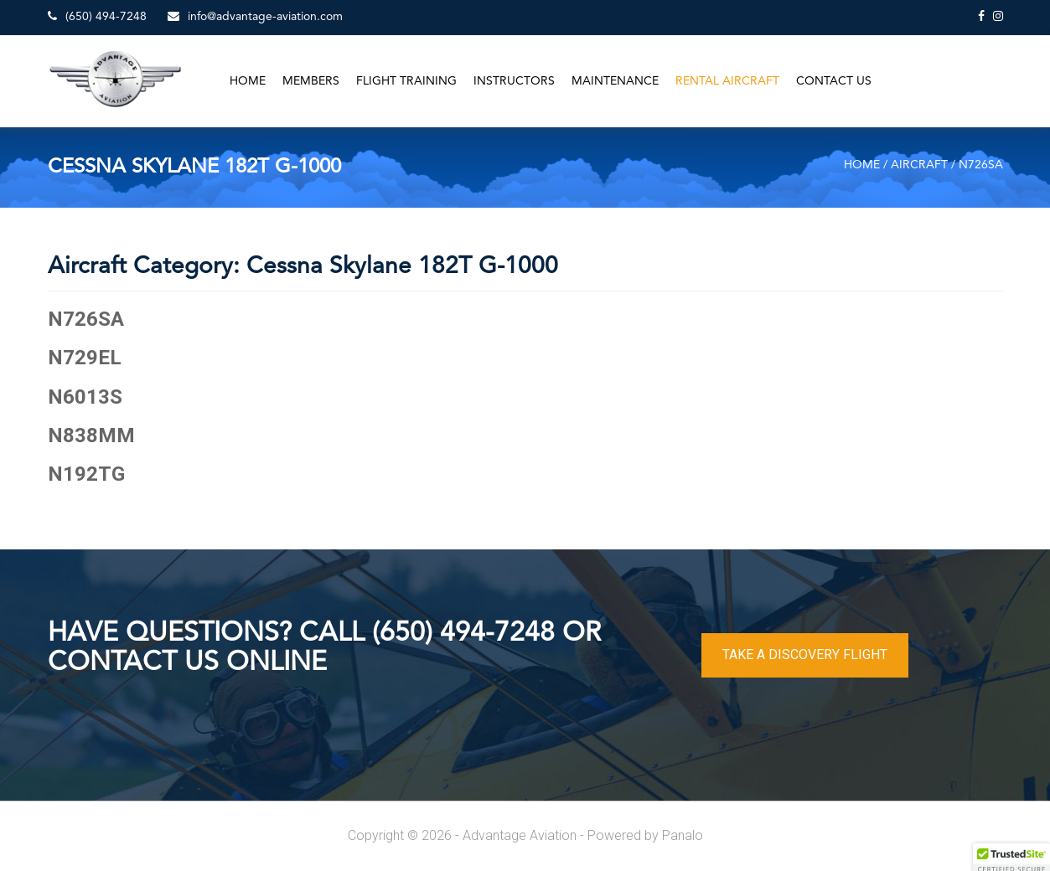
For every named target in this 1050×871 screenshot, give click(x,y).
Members (310, 81)
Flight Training (406, 81)
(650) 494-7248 (97, 16)
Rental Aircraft (727, 81)
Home (248, 81)
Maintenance (615, 81)
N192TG (86, 474)
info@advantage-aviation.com (255, 16)
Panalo (682, 835)
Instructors (514, 81)
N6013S (85, 397)
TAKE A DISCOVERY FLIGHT (804, 654)
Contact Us (834, 81)
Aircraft (919, 165)
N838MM (91, 435)
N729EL (85, 357)
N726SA (86, 319)
